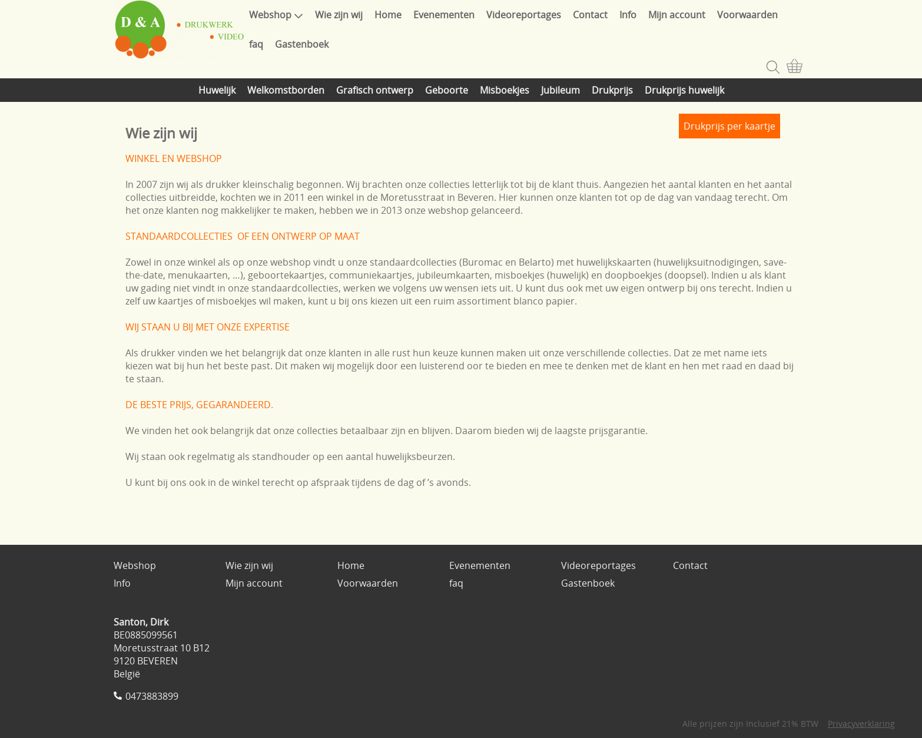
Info (627, 14)
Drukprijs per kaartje (729, 126)
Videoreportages (523, 14)
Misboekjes (504, 90)
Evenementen (444, 14)
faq (256, 44)
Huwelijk (217, 90)
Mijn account (676, 14)
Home (388, 14)
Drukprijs (612, 90)
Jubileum (560, 90)
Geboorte (446, 90)
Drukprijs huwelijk (684, 90)
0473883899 (151, 696)
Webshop (276, 14)
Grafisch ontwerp (374, 90)
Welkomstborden (285, 90)
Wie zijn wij (339, 14)
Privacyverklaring (861, 723)
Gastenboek (302, 44)
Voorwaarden (747, 14)
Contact (590, 14)
